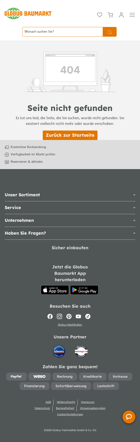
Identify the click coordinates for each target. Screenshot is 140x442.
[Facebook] (51, 316)
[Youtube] (78, 316)
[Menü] (132, 14)
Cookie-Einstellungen (70, 414)
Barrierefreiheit (65, 408)
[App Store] (55, 290)
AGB (48, 402)
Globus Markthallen (70, 325)
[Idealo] (59, 349)
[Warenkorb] (110, 14)
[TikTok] (88, 316)
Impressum (87, 402)
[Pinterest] (69, 316)
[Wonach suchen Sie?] (62, 32)
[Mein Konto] (121, 14)
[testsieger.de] (81, 349)
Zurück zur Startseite (70, 135)
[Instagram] (59, 316)
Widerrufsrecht (66, 402)
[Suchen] (110, 32)
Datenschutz (42, 408)
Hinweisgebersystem (93, 408)
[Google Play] (84, 290)
